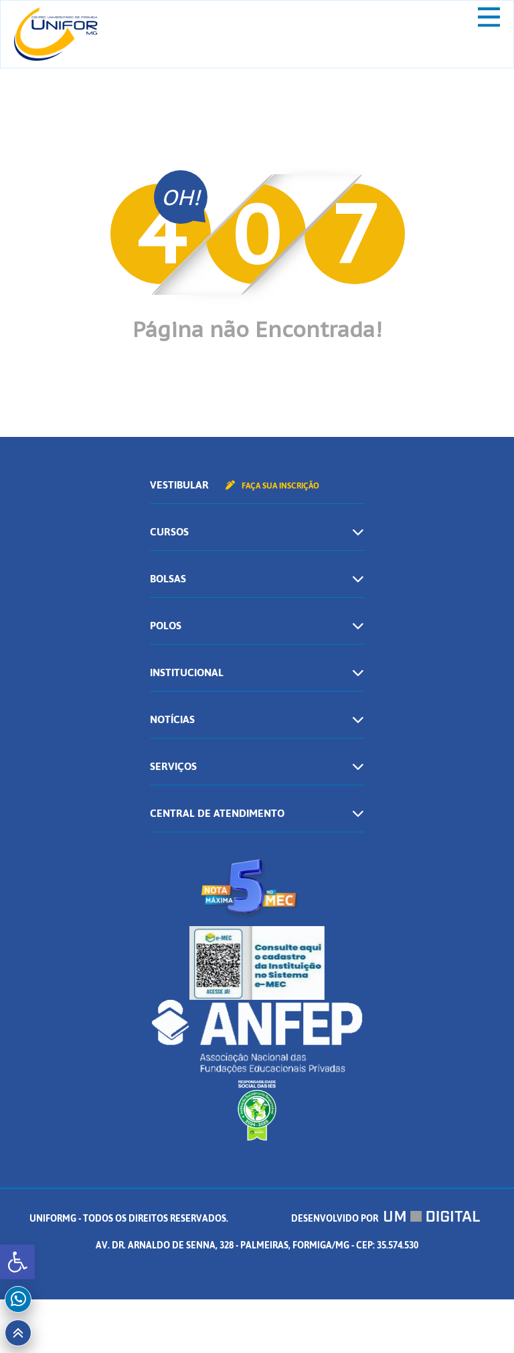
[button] (17, 1261)
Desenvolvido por (385, 1219)
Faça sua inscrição (272, 486)
